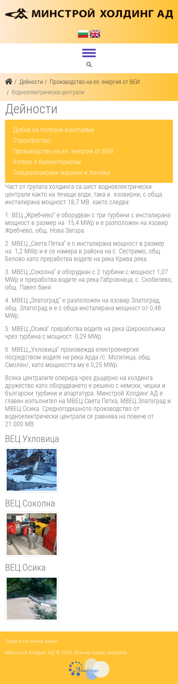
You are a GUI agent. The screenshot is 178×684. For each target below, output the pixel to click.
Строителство (31, 140)
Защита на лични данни (31, 641)
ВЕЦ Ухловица (32, 438)
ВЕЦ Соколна (30, 503)
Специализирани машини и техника (61, 172)
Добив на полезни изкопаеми (53, 130)
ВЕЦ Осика (25, 567)
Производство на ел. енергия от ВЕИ (95, 81)
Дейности (31, 81)
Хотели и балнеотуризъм (47, 162)
